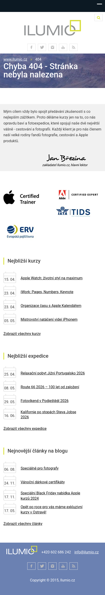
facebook (31, 47)
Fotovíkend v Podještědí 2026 (45, 401)
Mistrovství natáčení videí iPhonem (49, 319)
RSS (73, 47)
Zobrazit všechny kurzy (22, 334)
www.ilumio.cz (15, 59)
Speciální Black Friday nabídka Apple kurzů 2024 (50, 496)
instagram (52, 47)
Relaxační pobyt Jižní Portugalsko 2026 (53, 373)
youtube (63, 47)
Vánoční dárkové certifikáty (43, 482)
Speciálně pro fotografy (39, 468)
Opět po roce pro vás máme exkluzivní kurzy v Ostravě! (52, 509)
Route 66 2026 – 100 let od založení (50, 387)
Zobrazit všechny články (22, 523)
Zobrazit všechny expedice (25, 428)
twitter (42, 47)
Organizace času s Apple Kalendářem (51, 305)
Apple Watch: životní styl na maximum (52, 278)
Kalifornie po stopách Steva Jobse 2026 (48, 414)
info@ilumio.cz (86, 552)
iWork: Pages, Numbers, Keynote (47, 292)
